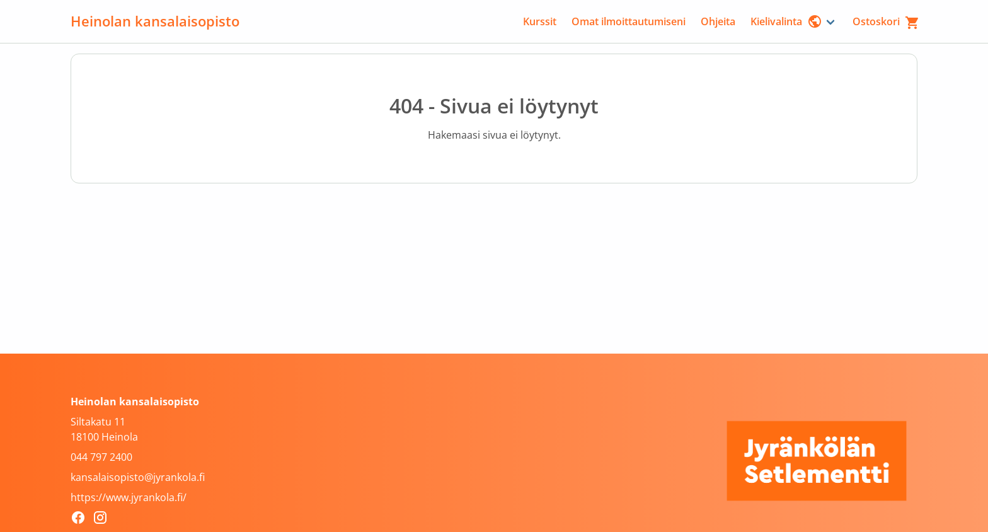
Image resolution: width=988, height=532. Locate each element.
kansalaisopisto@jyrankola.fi (138, 477)
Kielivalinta (786, 21)
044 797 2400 (101, 457)
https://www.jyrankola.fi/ (129, 497)
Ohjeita (718, 21)
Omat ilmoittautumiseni (629, 21)
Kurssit (539, 21)
